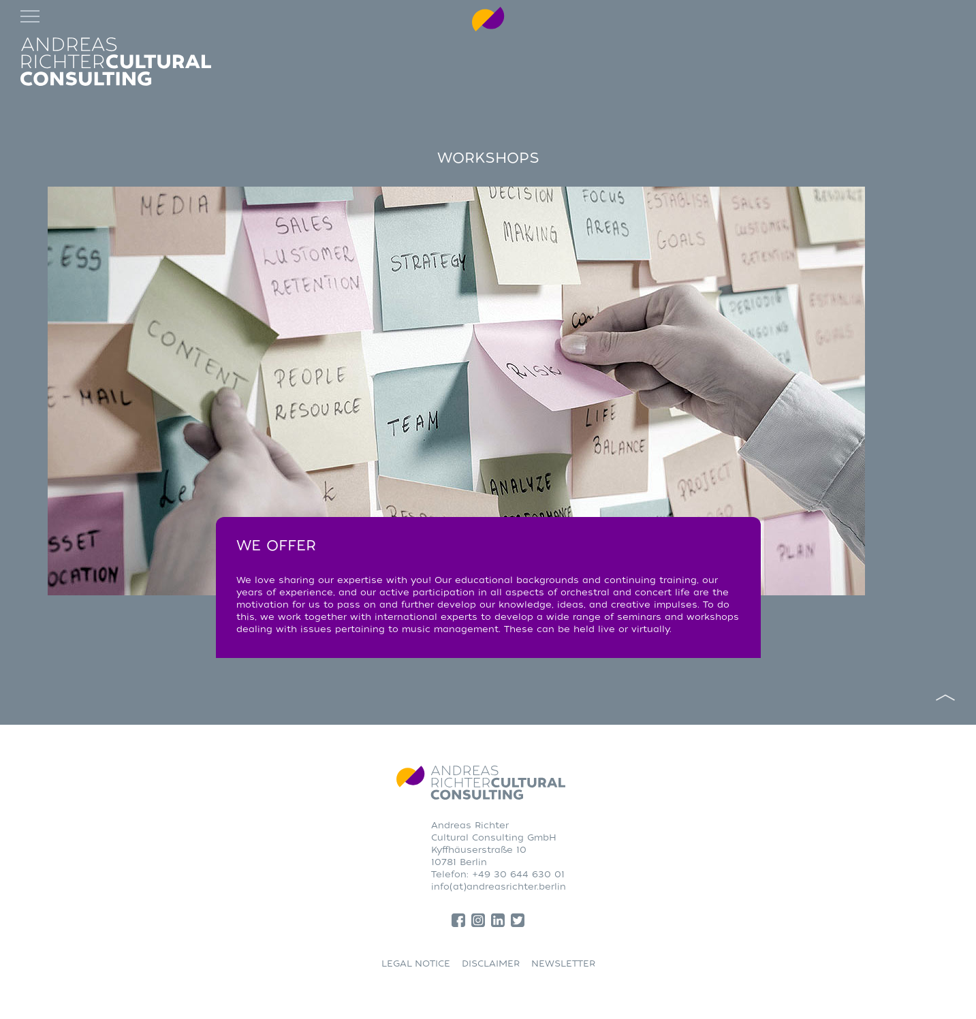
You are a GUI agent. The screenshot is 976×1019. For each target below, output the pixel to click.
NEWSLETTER (563, 963)
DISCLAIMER (491, 963)
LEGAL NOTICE (415, 963)
